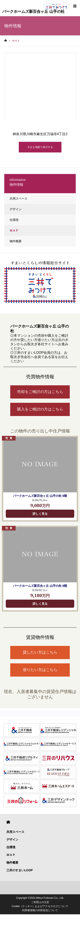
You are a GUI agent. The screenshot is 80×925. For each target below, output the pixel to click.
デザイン (16, 209)
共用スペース (19, 198)
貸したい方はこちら (40, 652)
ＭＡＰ (14, 230)
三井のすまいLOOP (19, 870)
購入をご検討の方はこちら (40, 409)
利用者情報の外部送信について (40, 910)
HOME (8, 822)
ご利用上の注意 (40, 902)
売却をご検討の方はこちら (40, 392)
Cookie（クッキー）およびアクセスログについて (40, 906)
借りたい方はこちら (40, 670)
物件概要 (16, 241)
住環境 (14, 220)
